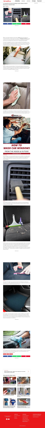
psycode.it (15, 418)
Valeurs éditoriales (25, 418)
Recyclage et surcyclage (39, 1)
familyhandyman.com (5, 109)
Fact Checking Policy (25, 415)
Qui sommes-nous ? (17, 415)
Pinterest (4, 241)
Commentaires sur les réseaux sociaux (25, 421)
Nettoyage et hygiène (34, 1)
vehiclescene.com (5, 154)
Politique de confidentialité (37, 415)
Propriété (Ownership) (25, 419)
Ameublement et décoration (17, 1)
